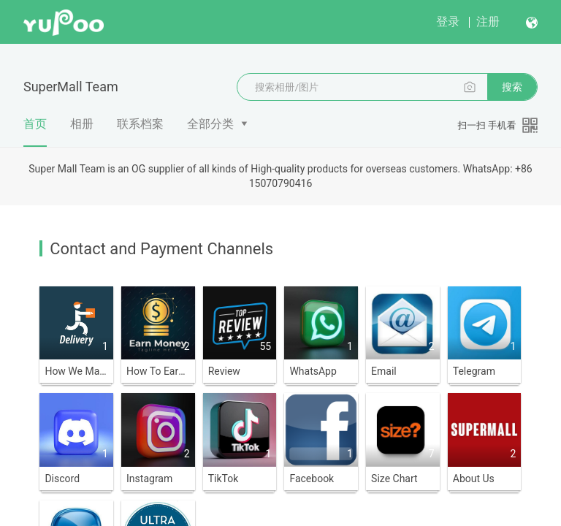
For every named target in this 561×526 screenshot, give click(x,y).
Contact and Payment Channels (161, 249)
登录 (447, 21)
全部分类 (210, 124)
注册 (488, 21)
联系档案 (140, 124)
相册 (82, 124)
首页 (35, 131)
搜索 (512, 87)
